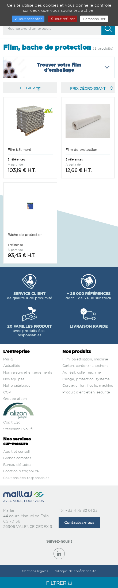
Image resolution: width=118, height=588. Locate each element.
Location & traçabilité (21, 471)
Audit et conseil (16, 451)
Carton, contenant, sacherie (85, 365)
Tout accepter (28, 19)
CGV (7, 392)
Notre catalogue (17, 385)
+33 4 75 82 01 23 (81, 510)
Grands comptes (17, 458)
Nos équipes (13, 379)
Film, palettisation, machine (85, 359)
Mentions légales (35, 571)
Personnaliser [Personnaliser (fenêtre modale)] (94, 19)
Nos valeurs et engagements (27, 372)
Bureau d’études (17, 464)
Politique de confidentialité (75, 571)
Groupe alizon (15, 398)
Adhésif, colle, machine (81, 372)
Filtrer (30, 88)
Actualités (11, 365)
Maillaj (8, 359)
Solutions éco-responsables (26, 478)
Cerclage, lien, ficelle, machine (87, 385)
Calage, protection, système (86, 379)
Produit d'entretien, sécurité (86, 392)
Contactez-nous (79, 522)
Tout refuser (62, 19)
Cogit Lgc (11, 422)
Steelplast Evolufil (18, 429)
